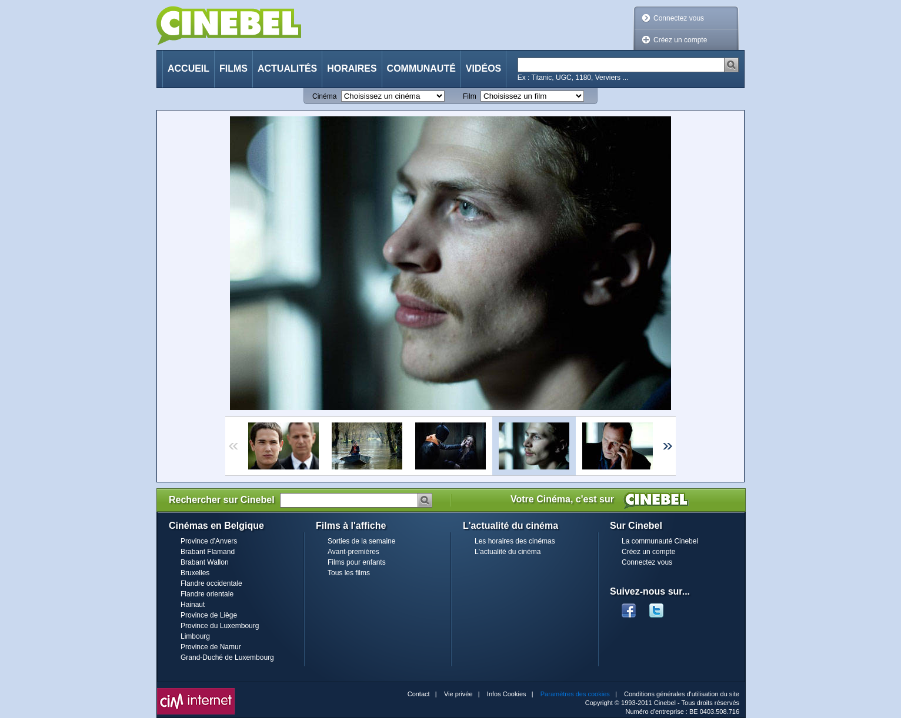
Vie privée (458, 693)
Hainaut (193, 604)
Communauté (421, 68)
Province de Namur (211, 647)
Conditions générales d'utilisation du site (681, 693)
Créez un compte (680, 40)
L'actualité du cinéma (507, 552)
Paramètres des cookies (575, 693)
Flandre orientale (207, 594)
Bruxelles (195, 573)
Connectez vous (678, 18)
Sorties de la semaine (361, 541)
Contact (419, 693)
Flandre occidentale (211, 583)
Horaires (351, 68)
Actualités (287, 68)
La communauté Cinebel (660, 541)
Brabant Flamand (208, 552)
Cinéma (324, 96)
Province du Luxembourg (220, 626)
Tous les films (349, 573)
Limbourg (195, 636)
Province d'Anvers (209, 541)
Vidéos (483, 68)
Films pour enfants (357, 562)
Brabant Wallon (205, 562)
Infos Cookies (506, 693)
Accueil (188, 68)
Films (233, 68)
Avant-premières (353, 552)
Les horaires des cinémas (515, 541)
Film (469, 96)
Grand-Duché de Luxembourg (227, 657)
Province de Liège (209, 615)
